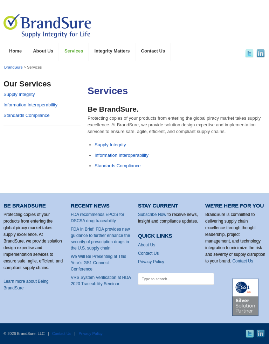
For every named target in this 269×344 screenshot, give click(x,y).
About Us (146, 245)
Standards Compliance (118, 165)
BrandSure (13, 67)
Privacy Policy (151, 261)
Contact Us (148, 253)
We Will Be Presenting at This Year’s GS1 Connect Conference (98, 263)
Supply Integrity (110, 144)
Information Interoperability (122, 155)
